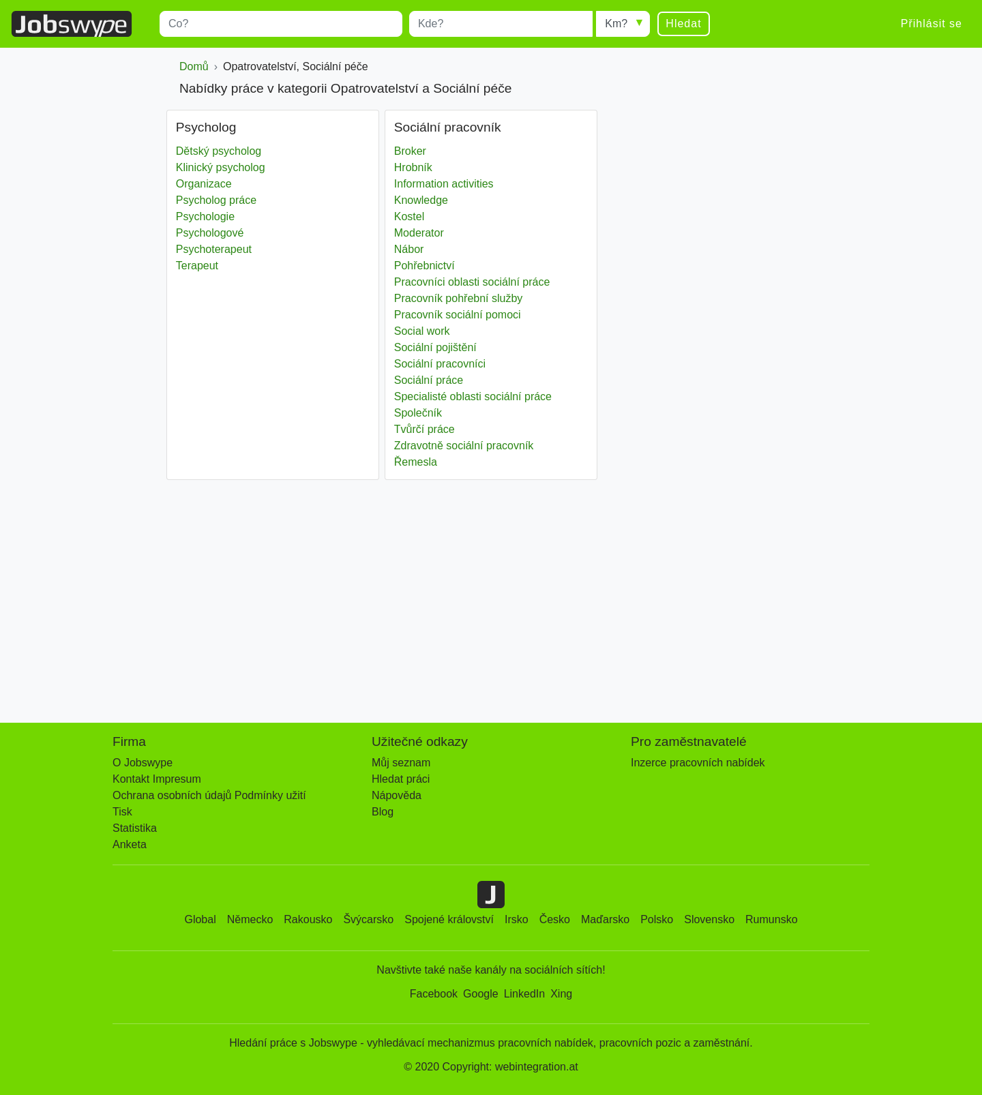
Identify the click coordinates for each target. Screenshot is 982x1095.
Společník (418, 413)
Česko (554, 919)
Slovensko (709, 919)
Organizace (204, 184)
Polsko (656, 919)
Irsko (517, 919)
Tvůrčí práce (424, 429)
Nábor (409, 249)
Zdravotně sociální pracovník (464, 445)
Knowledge (421, 200)
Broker (410, 151)
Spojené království (449, 919)
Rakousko (308, 919)
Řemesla (415, 462)
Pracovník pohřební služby (458, 298)
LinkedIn (525, 994)
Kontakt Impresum (157, 779)
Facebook (434, 994)
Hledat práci (401, 779)
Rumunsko (771, 919)
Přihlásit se (931, 23)
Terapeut (197, 265)
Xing (561, 994)
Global (199, 919)
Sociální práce (428, 380)
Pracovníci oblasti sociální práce (472, 282)
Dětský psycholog (218, 151)
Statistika (135, 828)
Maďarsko (605, 919)
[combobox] (281, 24)
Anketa (130, 844)
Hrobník (413, 167)
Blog (382, 811)
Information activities (444, 184)
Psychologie (205, 216)
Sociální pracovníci (440, 364)
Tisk (122, 811)
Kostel (409, 216)
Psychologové (210, 233)
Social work (422, 331)
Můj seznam (401, 762)
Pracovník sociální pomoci (457, 314)
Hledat (683, 23)
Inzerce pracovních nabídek (698, 762)
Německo (250, 919)
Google (481, 994)
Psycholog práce (216, 200)
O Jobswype (143, 762)
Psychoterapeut (214, 249)
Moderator (419, 233)
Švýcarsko (368, 919)
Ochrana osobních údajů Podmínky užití (209, 795)
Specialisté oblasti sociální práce (473, 396)
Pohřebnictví (424, 265)
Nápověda (396, 795)
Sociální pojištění (435, 347)
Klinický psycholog (220, 167)
